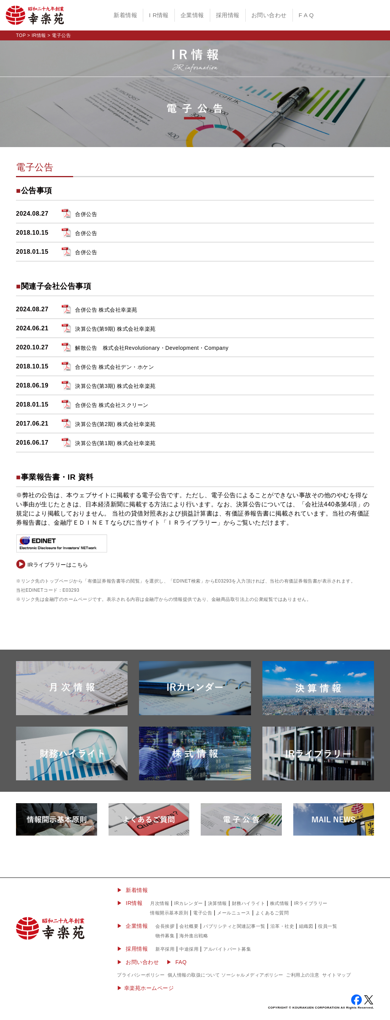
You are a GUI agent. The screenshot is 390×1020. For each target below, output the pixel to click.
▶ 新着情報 (132, 890)
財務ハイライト (248, 903)
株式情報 (279, 903)
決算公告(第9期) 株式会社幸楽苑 (115, 329)
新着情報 (125, 15)
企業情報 (192, 15)
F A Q (306, 15)
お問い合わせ (269, 15)
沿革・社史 (282, 926)
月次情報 (159, 903)
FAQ (181, 962)
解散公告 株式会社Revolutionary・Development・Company (152, 348)
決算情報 (217, 903)
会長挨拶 (164, 926)
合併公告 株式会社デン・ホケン (114, 367)
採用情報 (228, 15)
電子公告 (202, 913)
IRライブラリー (311, 903)
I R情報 (159, 15)
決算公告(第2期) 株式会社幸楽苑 (115, 424)
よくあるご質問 (272, 913)
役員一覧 (327, 926)
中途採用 (188, 949)
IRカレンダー (188, 903)
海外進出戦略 (193, 935)
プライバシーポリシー (141, 975)
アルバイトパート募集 (227, 949)
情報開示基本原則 (169, 913)
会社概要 (188, 926)
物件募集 (164, 935)
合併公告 (86, 214)
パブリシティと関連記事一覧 (234, 926)
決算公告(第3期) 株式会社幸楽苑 (115, 386)
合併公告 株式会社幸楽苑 (106, 310)
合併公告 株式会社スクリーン (112, 405)
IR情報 (39, 35)
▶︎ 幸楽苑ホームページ (145, 988)
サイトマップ (336, 975)
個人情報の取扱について (194, 975)
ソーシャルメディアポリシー (252, 975)
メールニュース (234, 913)
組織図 (306, 926)
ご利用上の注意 (303, 975)
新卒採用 (164, 949)
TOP (21, 35)
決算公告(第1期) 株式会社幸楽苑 (115, 443)
